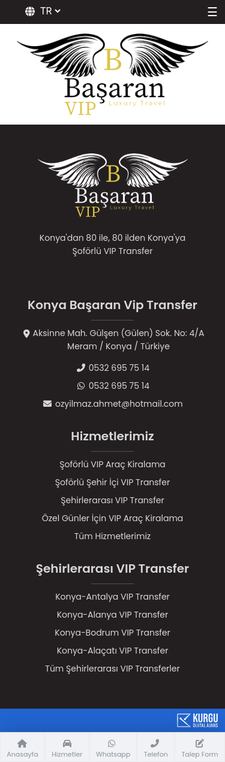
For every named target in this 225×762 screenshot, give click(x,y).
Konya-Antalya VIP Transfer (112, 597)
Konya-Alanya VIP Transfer (113, 615)
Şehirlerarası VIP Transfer (112, 500)
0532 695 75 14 (112, 368)
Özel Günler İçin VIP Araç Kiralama (113, 518)
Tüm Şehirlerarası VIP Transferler (112, 669)
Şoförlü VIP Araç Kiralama (112, 464)
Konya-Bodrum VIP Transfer (112, 633)
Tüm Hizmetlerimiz (112, 536)
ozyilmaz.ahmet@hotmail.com (112, 404)
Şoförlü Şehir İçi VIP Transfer (112, 482)
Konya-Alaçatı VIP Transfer (113, 651)
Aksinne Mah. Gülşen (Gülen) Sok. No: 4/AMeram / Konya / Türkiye (113, 340)
